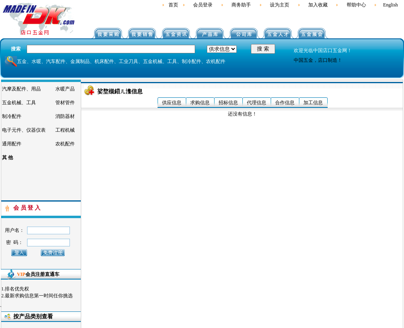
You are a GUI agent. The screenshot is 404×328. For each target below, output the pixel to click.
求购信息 (200, 102)
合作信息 (285, 102)
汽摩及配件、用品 (21, 89)
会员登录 (203, 5)
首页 (173, 5)
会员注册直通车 (38, 274)
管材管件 (65, 102)
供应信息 (171, 102)
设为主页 (279, 5)
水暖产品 (65, 89)
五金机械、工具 (19, 102)
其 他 (7, 157)
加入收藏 (318, 5)
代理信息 (256, 102)
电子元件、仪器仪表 (24, 130)
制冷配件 (11, 116)
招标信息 (228, 102)
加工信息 (313, 102)
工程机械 (65, 130)
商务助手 (241, 5)
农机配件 (65, 144)
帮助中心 (356, 5)
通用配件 (11, 144)
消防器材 (65, 116)
